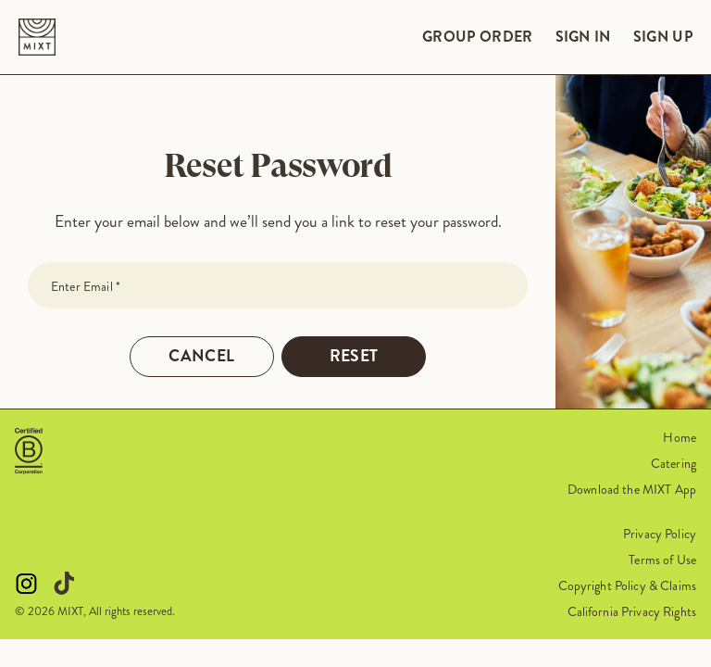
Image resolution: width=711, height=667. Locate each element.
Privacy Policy (659, 533)
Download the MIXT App (632, 489)
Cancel (201, 356)
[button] (29, 451)
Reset (354, 356)
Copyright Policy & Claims (627, 585)
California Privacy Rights (632, 611)
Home (679, 437)
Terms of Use (662, 559)
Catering (673, 463)
